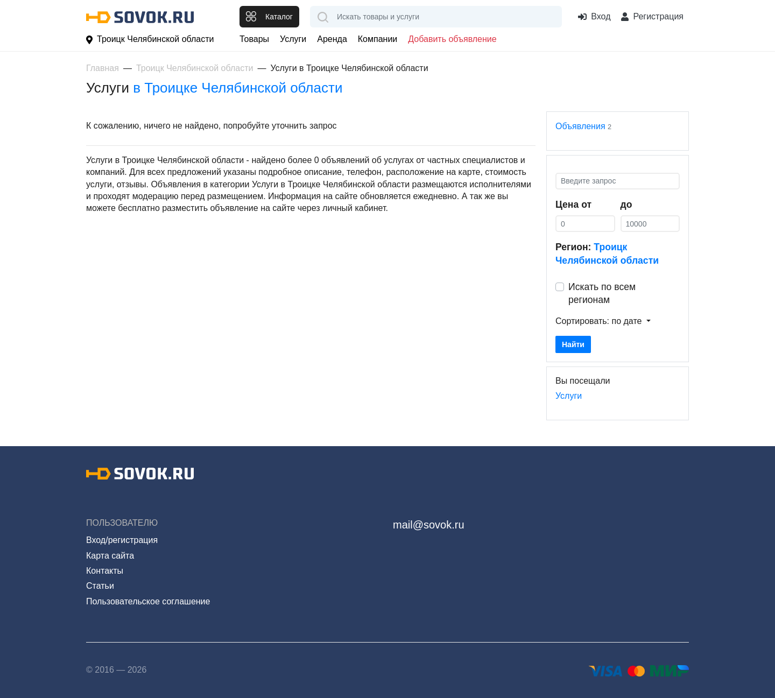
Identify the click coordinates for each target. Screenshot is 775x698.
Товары (254, 39)
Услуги (293, 39)
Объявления (580, 126)
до (626, 204)
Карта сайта (110, 555)
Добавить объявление (452, 39)
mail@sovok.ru (428, 525)
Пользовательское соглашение (148, 601)
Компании (378, 39)
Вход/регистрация (122, 540)
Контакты (104, 570)
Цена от (573, 204)
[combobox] (436, 16)
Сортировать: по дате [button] (599, 321)
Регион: (607, 254)
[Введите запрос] (617, 181)
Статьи (100, 585)
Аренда (332, 39)
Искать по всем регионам (602, 293)
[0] (585, 223)
